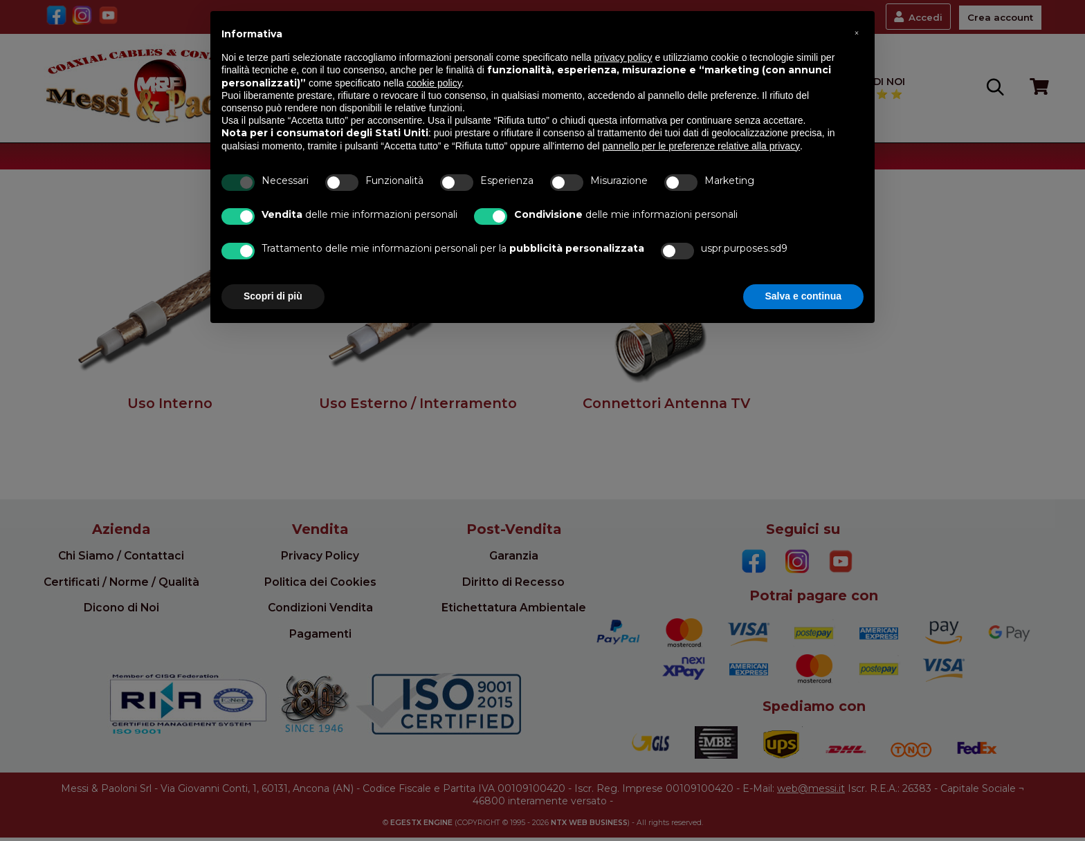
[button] (857, 33)
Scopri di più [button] (273, 296)
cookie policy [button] (434, 83)
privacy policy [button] (623, 57)
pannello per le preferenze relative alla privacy (702, 145)
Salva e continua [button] (803, 296)
